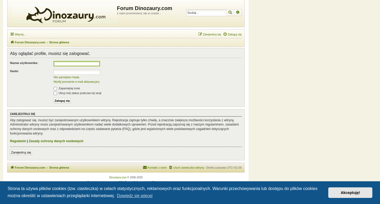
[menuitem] (232, 34)
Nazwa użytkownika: (24, 62)
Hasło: (14, 71)
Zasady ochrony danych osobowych (56, 141)
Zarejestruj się (21, 152)
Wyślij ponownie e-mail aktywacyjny (76, 81)
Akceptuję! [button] (350, 193)
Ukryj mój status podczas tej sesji (77, 93)
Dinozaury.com (118, 177)
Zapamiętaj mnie (67, 88)
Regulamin (18, 141)
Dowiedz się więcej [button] (135, 195)
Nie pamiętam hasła (66, 77)
